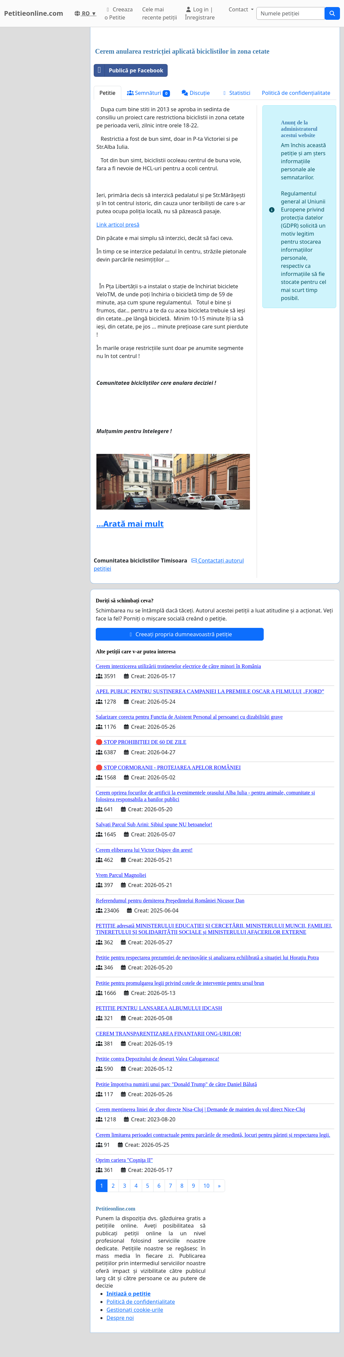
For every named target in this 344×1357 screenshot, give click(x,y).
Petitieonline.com (33, 13)
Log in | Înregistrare (200, 13)
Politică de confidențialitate (296, 93)
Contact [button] (239, 9)
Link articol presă (117, 224)
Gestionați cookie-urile (134, 1309)
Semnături (148, 93)
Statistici (236, 93)
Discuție (195, 93)
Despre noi (120, 1317)
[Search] (290, 13)
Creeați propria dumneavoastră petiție (179, 634)
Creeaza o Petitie (118, 13)
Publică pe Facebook (128, 70)
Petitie (107, 93)
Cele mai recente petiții (159, 13)
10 (206, 1185)
